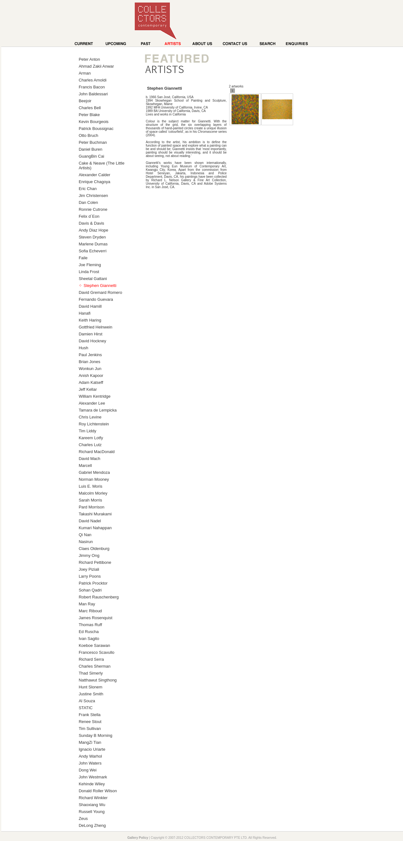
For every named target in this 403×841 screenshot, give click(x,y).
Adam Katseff (91, 382)
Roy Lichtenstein (94, 424)
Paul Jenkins (90, 354)
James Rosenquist (95, 617)
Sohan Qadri (90, 590)
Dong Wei (88, 770)
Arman (85, 73)
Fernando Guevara (96, 299)
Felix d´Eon (89, 216)
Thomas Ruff (90, 624)
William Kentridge (95, 396)
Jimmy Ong (89, 555)
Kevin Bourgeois (94, 121)
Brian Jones (89, 361)
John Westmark (93, 777)
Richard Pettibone (95, 562)
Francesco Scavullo (96, 652)
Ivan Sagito (89, 638)
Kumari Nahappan (95, 527)
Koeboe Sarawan (94, 645)
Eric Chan (88, 188)
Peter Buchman (93, 142)
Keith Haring (90, 320)
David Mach (89, 458)
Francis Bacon (92, 87)
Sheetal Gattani (93, 278)
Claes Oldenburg (94, 548)
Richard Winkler (93, 797)
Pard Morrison (92, 507)
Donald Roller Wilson (98, 790)
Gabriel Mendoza (94, 472)
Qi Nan (85, 534)
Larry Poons (90, 576)
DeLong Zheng (92, 825)
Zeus (83, 818)
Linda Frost (89, 271)
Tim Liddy (87, 431)
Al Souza (87, 700)
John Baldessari (93, 94)
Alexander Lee (92, 403)
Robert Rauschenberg (99, 597)
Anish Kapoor (91, 375)
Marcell (85, 465)
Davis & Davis (91, 223)
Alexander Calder (94, 174)
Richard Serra (91, 659)
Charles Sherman (95, 666)
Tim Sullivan (90, 728)
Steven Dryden (92, 237)
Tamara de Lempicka (98, 410)
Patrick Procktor (93, 583)
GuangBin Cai (91, 156)
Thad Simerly (91, 673)
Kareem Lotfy (91, 437)
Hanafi (85, 313)
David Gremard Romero (100, 292)
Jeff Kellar (88, 389)
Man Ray (87, 604)
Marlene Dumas (93, 244)
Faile (83, 257)
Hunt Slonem (90, 687)
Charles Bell (90, 107)
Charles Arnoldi (92, 80)
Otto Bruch (88, 135)
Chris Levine (90, 417)
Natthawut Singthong (98, 680)
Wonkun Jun (90, 368)
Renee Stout (90, 721)
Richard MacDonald (97, 451)
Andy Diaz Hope (93, 230)
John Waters (90, 763)
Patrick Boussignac (96, 128)
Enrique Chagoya (94, 181)
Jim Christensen (93, 195)
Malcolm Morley (93, 493)
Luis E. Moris (90, 486)
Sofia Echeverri (92, 251)
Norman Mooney (94, 479)
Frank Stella (89, 714)
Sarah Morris (90, 500)
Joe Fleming (90, 264)
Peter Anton (89, 59)
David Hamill (90, 306)
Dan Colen (88, 202)
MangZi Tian (90, 742)
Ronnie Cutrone (93, 209)
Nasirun (86, 541)
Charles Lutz (90, 444)
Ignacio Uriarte (92, 749)
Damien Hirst (90, 334)
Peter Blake (89, 114)
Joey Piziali (89, 569)
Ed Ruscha (89, 631)
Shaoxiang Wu (92, 804)
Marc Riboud (90, 610)
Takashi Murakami (95, 514)
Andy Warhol (90, 756)
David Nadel (90, 521)
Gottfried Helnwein (95, 327)
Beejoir (85, 100)
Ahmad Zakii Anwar (96, 66)
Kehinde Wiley (92, 784)
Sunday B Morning (95, 735)
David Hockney (92, 341)
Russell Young (92, 811)
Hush (83, 347)
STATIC (86, 707)
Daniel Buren (90, 149)
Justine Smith (91, 694)
